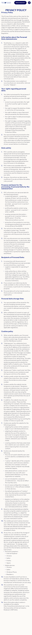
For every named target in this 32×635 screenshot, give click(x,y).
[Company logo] (6, 2)
